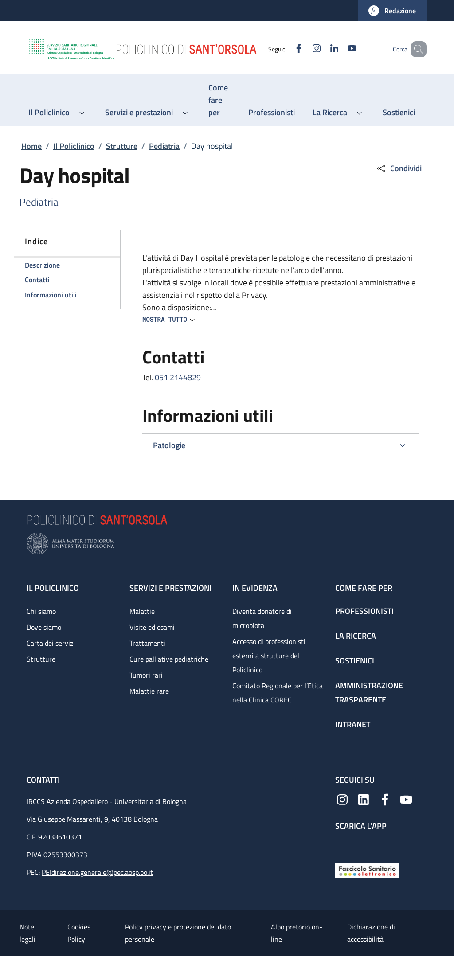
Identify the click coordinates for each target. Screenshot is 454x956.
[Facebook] (286, 49)
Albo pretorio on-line (296, 932)
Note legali (27, 932)
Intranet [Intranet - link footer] (352, 724)
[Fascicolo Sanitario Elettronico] (367, 870)
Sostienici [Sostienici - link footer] (354, 661)
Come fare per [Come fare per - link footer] (363, 588)
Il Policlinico (73, 146)
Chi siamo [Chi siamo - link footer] (41, 611)
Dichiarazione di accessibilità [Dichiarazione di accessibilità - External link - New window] (371, 932)
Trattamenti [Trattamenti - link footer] (147, 643)
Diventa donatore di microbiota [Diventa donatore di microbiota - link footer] (262, 618)
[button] (392, 10)
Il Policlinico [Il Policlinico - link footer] (53, 588)
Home (31, 146)
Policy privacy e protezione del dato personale (178, 932)
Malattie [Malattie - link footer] (142, 611)
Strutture (121, 146)
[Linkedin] (321, 49)
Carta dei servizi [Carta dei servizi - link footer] (51, 643)
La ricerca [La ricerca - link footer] (355, 636)
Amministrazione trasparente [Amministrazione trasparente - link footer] (369, 692)
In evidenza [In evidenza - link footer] (255, 588)
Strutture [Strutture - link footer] (41, 659)
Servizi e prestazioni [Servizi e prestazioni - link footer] (170, 588)
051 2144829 (178, 377)
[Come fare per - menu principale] (219, 100)
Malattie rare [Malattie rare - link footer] (149, 691)
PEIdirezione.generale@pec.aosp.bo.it (97, 872)
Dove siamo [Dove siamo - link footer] (44, 627)
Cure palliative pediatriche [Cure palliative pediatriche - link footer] (168, 659)
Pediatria (164, 146)
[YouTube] (339, 49)
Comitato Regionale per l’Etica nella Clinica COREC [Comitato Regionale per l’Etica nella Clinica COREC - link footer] (277, 692)
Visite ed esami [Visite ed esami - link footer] (152, 627)
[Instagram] (304, 49)
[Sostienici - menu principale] (399, 112)
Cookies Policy (78, 932)
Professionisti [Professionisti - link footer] (364, 611)
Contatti (44, 780)
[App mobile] (342, 845)
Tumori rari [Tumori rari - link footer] (146, 675)
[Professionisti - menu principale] (271, 112)
